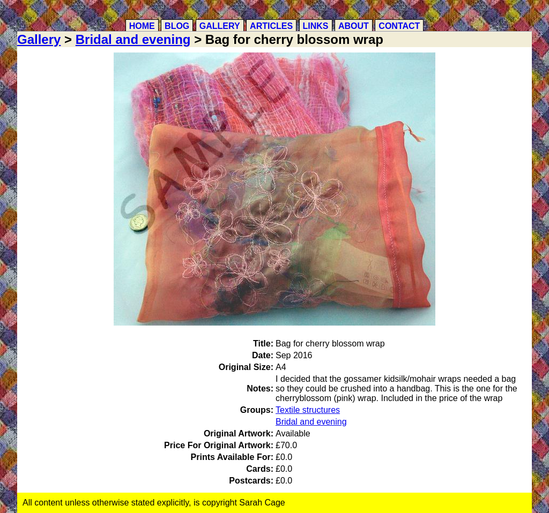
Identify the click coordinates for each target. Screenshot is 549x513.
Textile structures (308, 409)
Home (142, 26)
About (353, 26)
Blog (177, 26)
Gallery (219, 26)
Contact (399, 26)
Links (316, 26)
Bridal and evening (133, 39)
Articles (271, 26)
